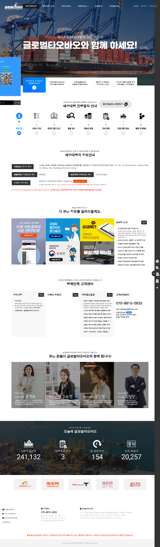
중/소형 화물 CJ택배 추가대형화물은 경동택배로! (125, 83)
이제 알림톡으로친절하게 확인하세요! (80, 83)
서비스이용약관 (9, 513)
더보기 (144, 222)
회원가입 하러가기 (80, 181)
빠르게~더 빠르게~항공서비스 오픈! (103, 83)
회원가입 (144, 6)
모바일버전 (6, 522)
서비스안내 (66, 6)
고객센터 (98, 6)
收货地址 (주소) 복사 (22, 166)
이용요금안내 (8, 509)
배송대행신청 (31, 6)
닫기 (17, 103)
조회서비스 (82, 6)
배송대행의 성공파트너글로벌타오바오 (34, 82)
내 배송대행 (153, 6)
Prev (4, 45)
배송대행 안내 (48, 6)
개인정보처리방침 (9, 518)
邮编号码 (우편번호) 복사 (24, 174)
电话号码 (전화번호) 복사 (81, 174)
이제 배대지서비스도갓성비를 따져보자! (57, 83)
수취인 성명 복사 (21, 182)
